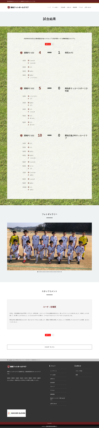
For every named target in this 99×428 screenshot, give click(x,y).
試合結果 (63, 7)
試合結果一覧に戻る (49, 347)
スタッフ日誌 (79, 370)
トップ (49, 7)
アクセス (81, 7)
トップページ (53, 370)
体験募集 (75, 7)
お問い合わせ (88, 7)
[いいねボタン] (48, 44)
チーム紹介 (55, 7)
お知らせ (69, 7)
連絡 (77, 374)
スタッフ (52, 386)
